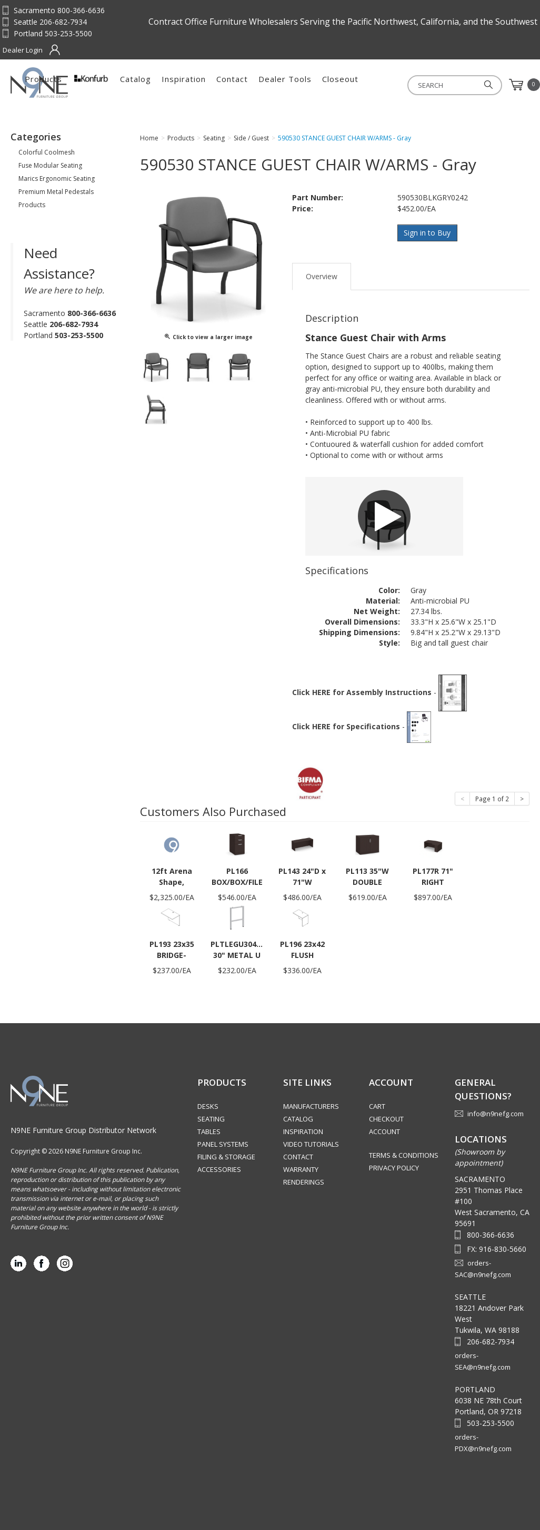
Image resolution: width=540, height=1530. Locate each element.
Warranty (300, 1169)
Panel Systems (222, 1143)
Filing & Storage (226, 1156)
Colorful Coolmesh (46, 152)
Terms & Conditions (403, 1154)
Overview (321, 276)
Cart (377, 1105)
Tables (209, 1131)
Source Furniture (62, 82)
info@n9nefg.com (495, 1113)
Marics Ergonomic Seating (56, 178)
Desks (207, 1105)
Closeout (447, 84)
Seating (211, 1118)
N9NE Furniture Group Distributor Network (83, 1130)
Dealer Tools (391, 84)
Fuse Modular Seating (50, 165)
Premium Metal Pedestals (56, 191)
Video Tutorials (311, 1143)
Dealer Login (23, 50)
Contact (339, 84)
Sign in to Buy (427, 233)
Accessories (219, 1169)
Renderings (303, 1181)
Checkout (386, 1118)
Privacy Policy (394, 1167)
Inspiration (290, 84)
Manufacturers (311, 1105)
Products (150, 84)
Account (384, 1131)
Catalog (242, 84)
